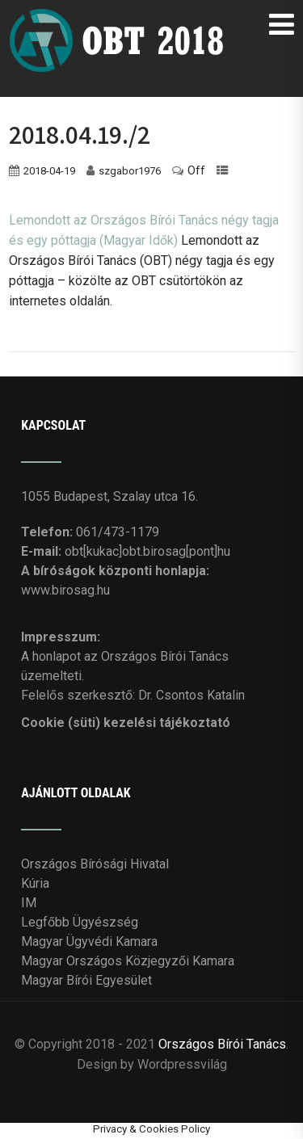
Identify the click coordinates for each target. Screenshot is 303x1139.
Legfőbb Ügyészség (79, 922)
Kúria (35, 883)
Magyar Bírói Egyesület (86, 980)
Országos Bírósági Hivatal (95, 864)
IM (28, 902)
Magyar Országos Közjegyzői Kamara (127, 961)
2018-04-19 (49, 171)
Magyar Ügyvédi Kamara (89, 941)
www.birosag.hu (65, 590)
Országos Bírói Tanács (222, 1044)
